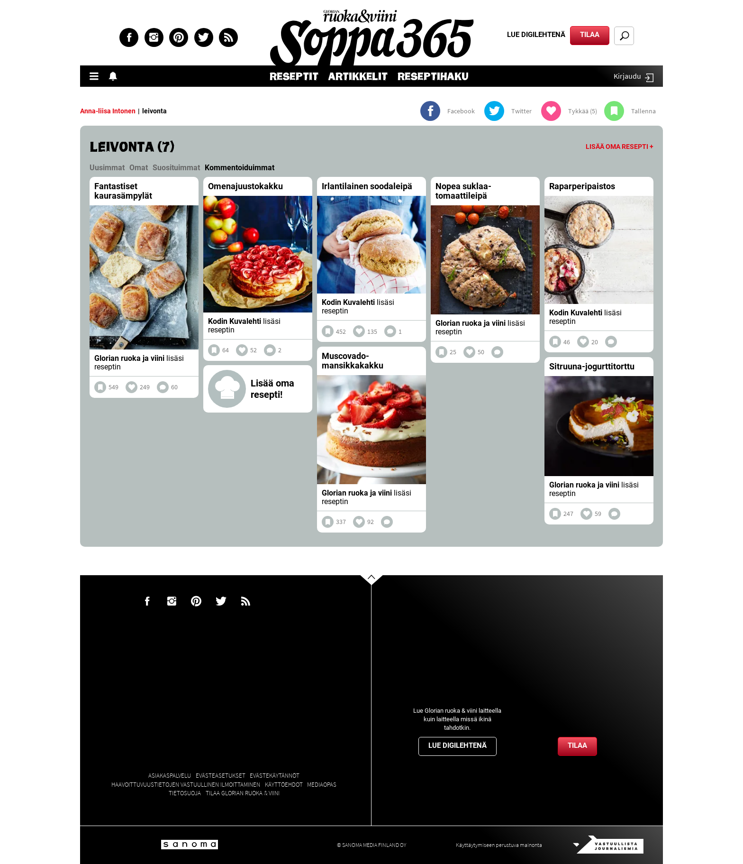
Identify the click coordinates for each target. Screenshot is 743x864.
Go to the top (380, 595)
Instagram (154, 37)
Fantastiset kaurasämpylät (123, 191)
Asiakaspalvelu (169, 776)
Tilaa (589, 34)
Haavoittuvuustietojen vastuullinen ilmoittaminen (185, 785)
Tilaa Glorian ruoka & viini (243, 793)
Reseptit (294, 76)
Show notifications (116, 76)
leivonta (154, 111)
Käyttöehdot (284, 785)
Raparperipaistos (582, 186)
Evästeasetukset (220, 776)
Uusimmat (107, 167)
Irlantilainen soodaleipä (367, 186)
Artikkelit (358, 76)
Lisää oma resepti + (619, 146)
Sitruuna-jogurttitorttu (591, 366)
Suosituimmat (176, 167)
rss (228, 37)
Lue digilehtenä (536, 34)
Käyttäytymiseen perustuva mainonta (499, 844)
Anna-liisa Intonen (108, 111)
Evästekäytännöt (274, 776)
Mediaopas (321, 785)
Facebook (128, 37)
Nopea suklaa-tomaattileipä (463, 191)
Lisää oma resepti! (272, 388)
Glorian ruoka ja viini (129, 358)
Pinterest (178, 37)
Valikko (97, 76)
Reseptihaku (433, 76)
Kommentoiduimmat (239, 167)
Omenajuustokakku (245, 186)
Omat (138, 167)
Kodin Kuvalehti (234, 321)
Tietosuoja (185, 793)
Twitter (203, 37)
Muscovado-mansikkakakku (352, 360)
